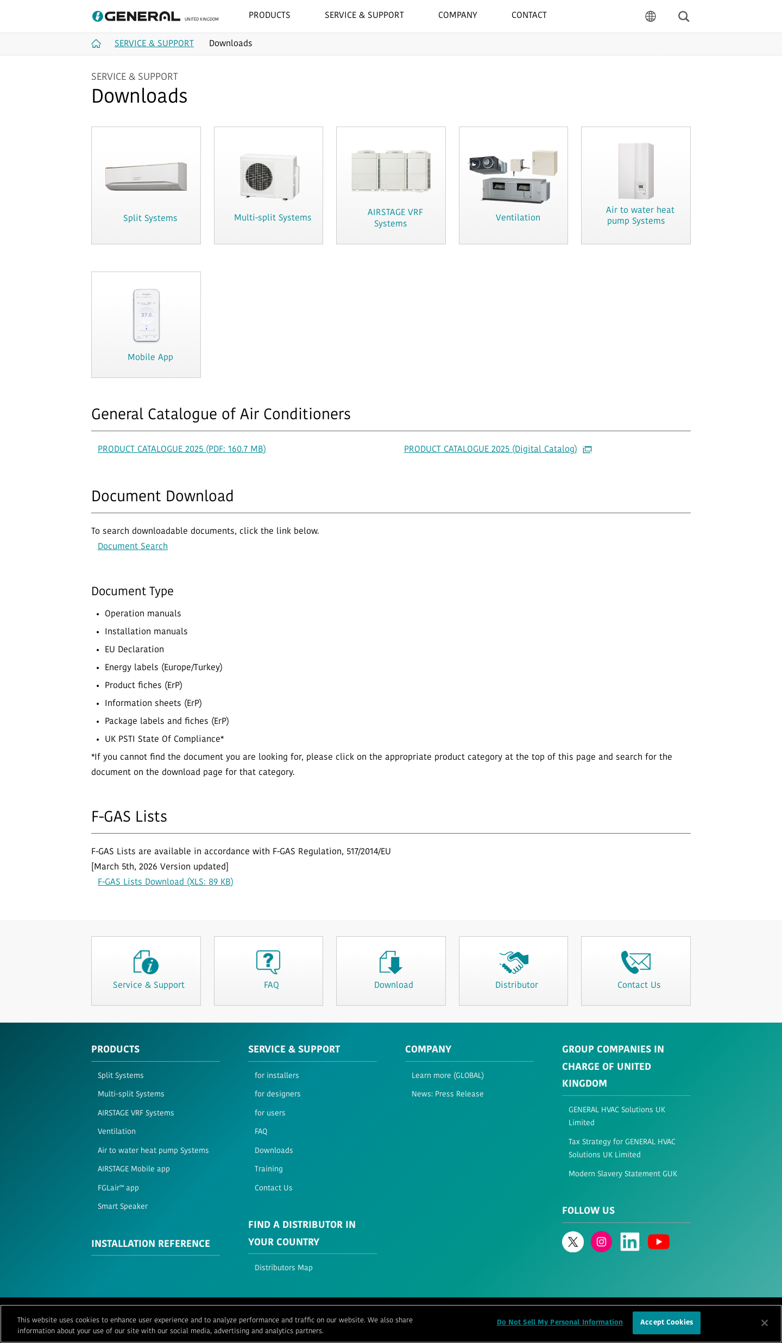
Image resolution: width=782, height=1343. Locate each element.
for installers (277, 1076)
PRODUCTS (115, 1050)
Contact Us (274, 1188)
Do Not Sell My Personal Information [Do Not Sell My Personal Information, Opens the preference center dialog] (560, 1328)
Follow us (588, 1211)
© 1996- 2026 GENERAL (658, 1309)
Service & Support (294, 1050)
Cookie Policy (193, 1309)
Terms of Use (110, 1309)
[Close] (765, 1328)
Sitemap (236, 1309)
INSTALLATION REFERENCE (150, 1244)
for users (270, 1113)
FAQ (261, 1132)
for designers (278, 1094)
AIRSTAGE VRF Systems (136, 1113)
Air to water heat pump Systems (153, 1151)
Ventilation (117, 1132)
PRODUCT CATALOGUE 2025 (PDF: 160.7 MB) (182, 449)
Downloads (274, 1151)
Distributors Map (284, 1268)
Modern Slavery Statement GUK (623, 1174)
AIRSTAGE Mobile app (134, 1169)
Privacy (151, 1309)
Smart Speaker (123, 1207)
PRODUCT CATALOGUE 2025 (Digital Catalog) (498, 449)
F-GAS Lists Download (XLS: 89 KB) (166, 882)
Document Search (133, 547)
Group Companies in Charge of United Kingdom (613, 1067)
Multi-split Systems (131, 1094)
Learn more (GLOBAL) (448, 1076)
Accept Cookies (666, 1328)
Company (428, 1050)
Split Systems (121, 1076)
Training (269, 1169)
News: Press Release (448, 1094)
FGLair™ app (118, 1188)
